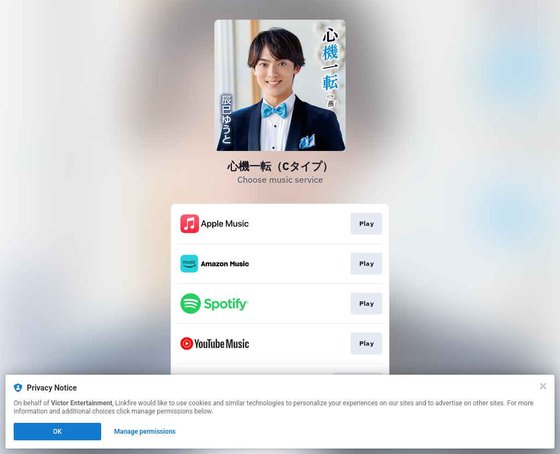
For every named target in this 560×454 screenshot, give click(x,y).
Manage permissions (145, 431)
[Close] (543, 386)
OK (57, 431)
